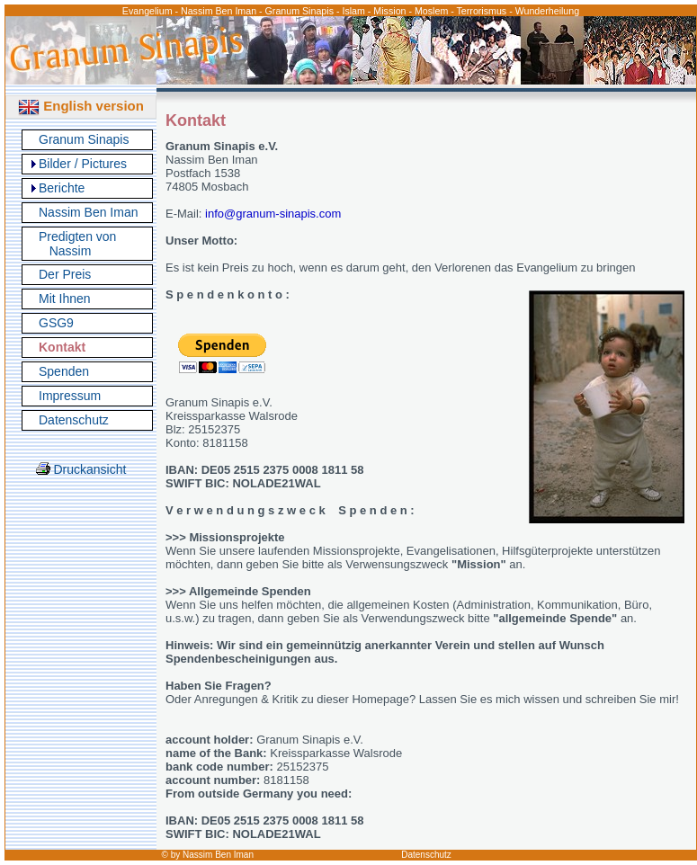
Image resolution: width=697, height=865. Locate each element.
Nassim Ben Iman (88, 212)
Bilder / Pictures (83, 163)
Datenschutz (74, 420)
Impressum (70, 395)
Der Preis (65, 274)
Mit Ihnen (65, 298)
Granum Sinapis (84, 139)
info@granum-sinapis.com (273, 213)
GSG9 (56, 323)
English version (81, 105)
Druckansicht (81, 469)
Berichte (62, 188)
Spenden (64, 371)
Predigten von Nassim (77, 243)
